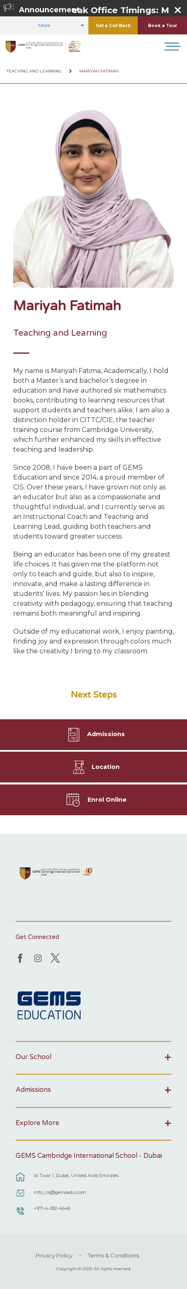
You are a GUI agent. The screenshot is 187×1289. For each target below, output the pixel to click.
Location (106, 767)
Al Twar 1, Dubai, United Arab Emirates (76, 1175)
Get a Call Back (113, 25)
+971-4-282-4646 (52, 1208)
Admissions (106, 734)
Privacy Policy (54, 1255)
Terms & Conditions (113, 1255)
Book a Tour (162, 25)
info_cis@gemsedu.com (60, 1192)
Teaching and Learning (34, 71)
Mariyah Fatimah (99, 71)
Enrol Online (107, 799)
